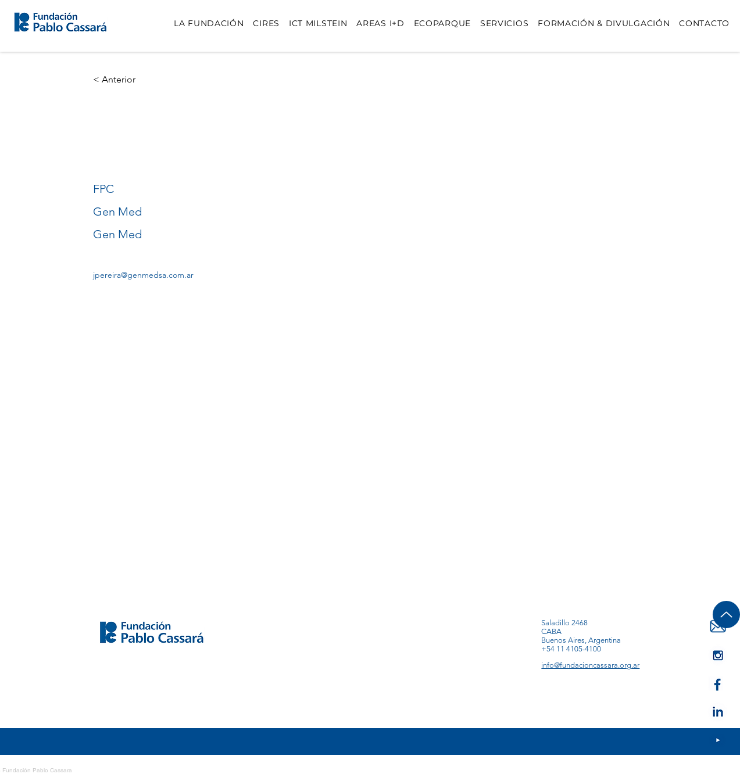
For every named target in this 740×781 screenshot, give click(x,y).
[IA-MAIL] (717, 626)
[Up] (726, 614)
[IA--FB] (717, 683)
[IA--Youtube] (717, 655)
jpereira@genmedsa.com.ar (143, 275)
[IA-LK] (717, 712)
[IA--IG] (717, 740)
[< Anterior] (116, 79)
